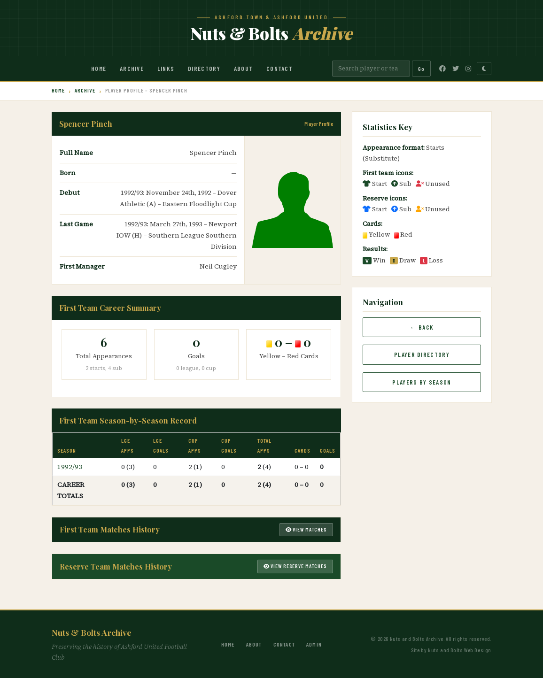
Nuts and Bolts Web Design (459, 650)
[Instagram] (468, 68)
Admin (314, 644)
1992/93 (69, 466)
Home (98, 68)
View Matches (306, 529)
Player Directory (422, 354)
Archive (132, 68)
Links (166, 68)
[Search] (371, 69)
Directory (204, 68)
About (243, 68)
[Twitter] (455, 68)
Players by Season (421, 382)
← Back (422, 327)
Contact (279, 68)
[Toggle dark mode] (484, 68)
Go (421, 68)
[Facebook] (442, 68)
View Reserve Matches (295, 566)
